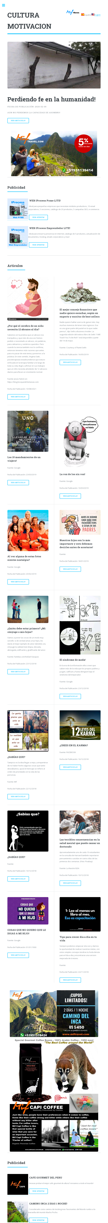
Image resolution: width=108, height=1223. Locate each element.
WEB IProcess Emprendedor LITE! (49, 228)
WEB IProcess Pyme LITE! (45, 200)
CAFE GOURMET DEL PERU (45, 1177)
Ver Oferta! (38, 217)
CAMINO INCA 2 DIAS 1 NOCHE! (48, 1203)
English (97, 15)
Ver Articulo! (18, 121)
